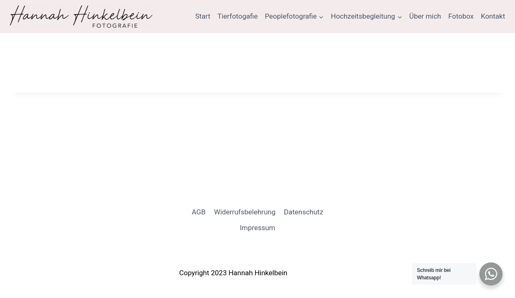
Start (202, 16)
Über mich (425, 16)
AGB (198, 212)
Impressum (257, 227)
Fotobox (461, 16)
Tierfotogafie (237, 16)
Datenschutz (303, 212)
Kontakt (493, 16)
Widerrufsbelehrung (245, 212)
